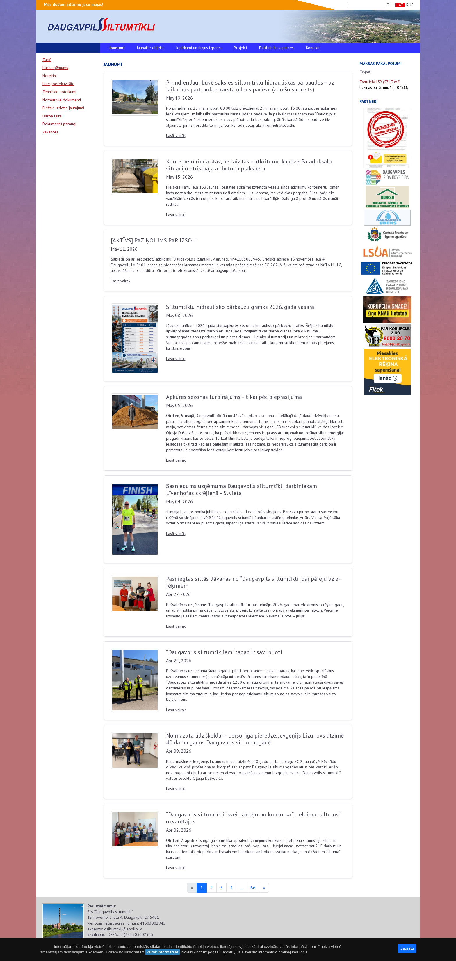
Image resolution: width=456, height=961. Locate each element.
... (241, 887)
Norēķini (49, 75)
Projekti (240, 47)
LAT (400, 5)
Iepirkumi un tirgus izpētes (199, 47)
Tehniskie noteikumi (59, 91)
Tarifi (46, 59)
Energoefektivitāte (58, 83)
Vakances (50, 132)
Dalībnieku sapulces (276, 47)
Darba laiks (52, 116)
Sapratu (407, 948)
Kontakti (312, 47)
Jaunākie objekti (150, 47)
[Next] (264, 888)
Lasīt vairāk (176, 135)
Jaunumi (116, 47)
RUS (410, 5)
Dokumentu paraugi (59, 123)
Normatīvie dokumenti (61, 100)
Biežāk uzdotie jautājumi (63, 107)
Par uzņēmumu (55, 67)
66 (253, 887)
